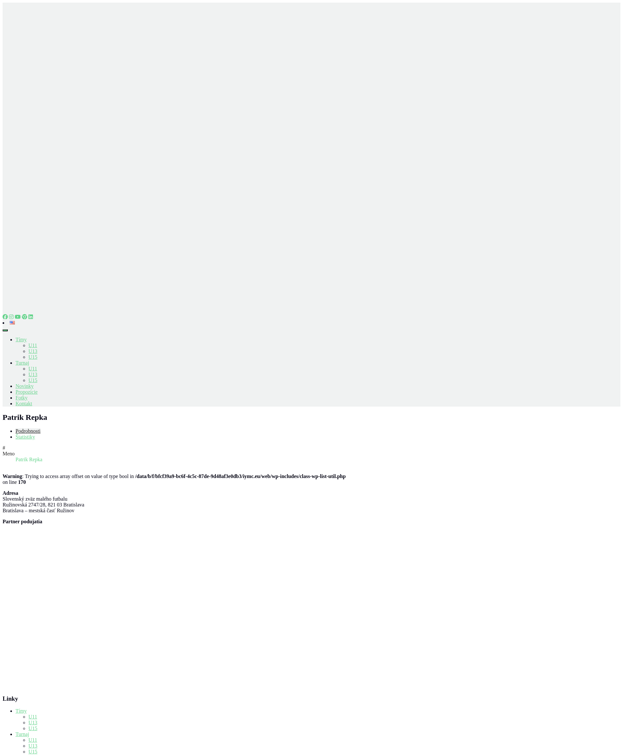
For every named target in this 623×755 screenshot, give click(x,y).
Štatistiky (25, 437)
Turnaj (22, 363)
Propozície (26, 392)
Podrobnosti (28, 431)
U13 (32, 351)
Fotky (21, 397)
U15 (32, 357)
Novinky (25, 386)
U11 (32, 345)
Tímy (21, 339)
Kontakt (24, 403)
